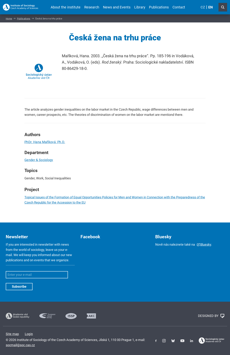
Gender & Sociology (38, 160)
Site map (12, 334)
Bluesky (205, 244)
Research (91, 7)
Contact (178, 7)
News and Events (116, 7)
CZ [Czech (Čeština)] (203, 7)
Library (139, 7)
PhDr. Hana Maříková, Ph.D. (44, 142)
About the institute (65, 7)
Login (29, 334)
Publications (159, 7)
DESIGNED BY (211, 316)
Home (9, 18)
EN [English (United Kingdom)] (210, 7)
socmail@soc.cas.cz (20, 345)
